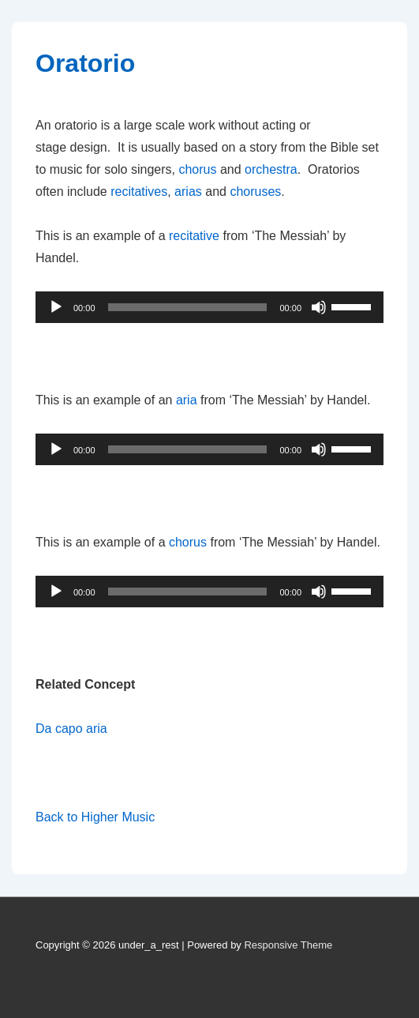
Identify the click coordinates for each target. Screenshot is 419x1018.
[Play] (56, 307)
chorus (197, 169)
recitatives (138, 191)
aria (186, 400)
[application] (209, 307)
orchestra (271, 169)
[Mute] (319, 307)
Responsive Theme (288, 945)
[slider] (187, 307)
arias (188, 191)
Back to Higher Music (95, 817)
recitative (194, 235)
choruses (255, 191)
